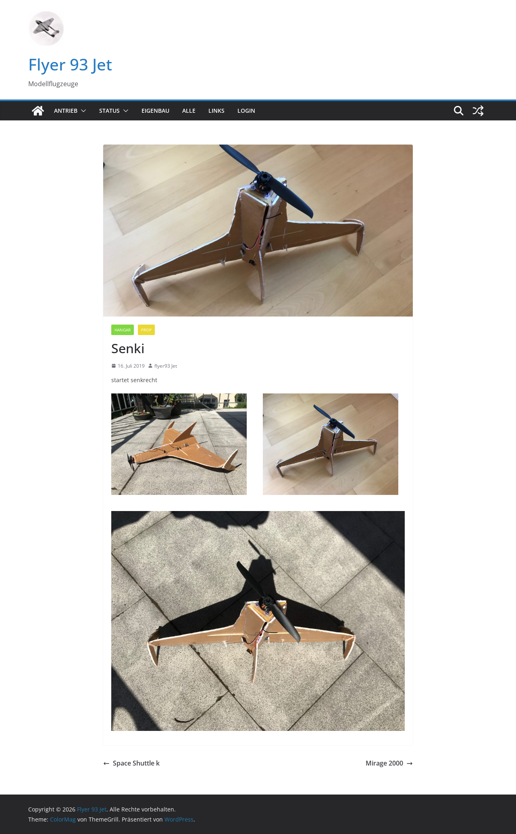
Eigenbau (155, 110)
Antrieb (65, 110)
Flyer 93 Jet (70, 64)
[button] (81, 110)
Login (246, 110)
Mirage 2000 (389, 763)
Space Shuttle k (131, 763)
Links (216, 110)
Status (109, 110)
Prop (146, 330)
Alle (189, 110)
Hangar (122, 330)
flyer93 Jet (165, 365)
